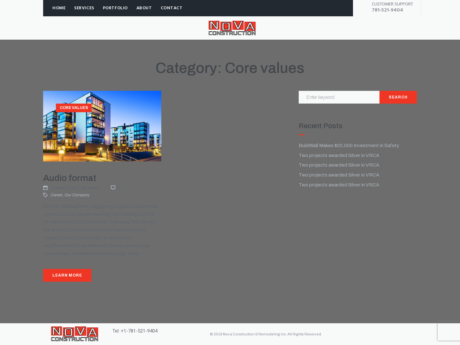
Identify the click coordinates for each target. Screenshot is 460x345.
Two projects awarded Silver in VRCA (339, 155)
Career (56, 195)
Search (398, 97)
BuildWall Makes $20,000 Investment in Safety (349, 145)
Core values (74, 108)
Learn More (67, 275)
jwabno (94, 188)
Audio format (69, 178)
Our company (77, 195)
